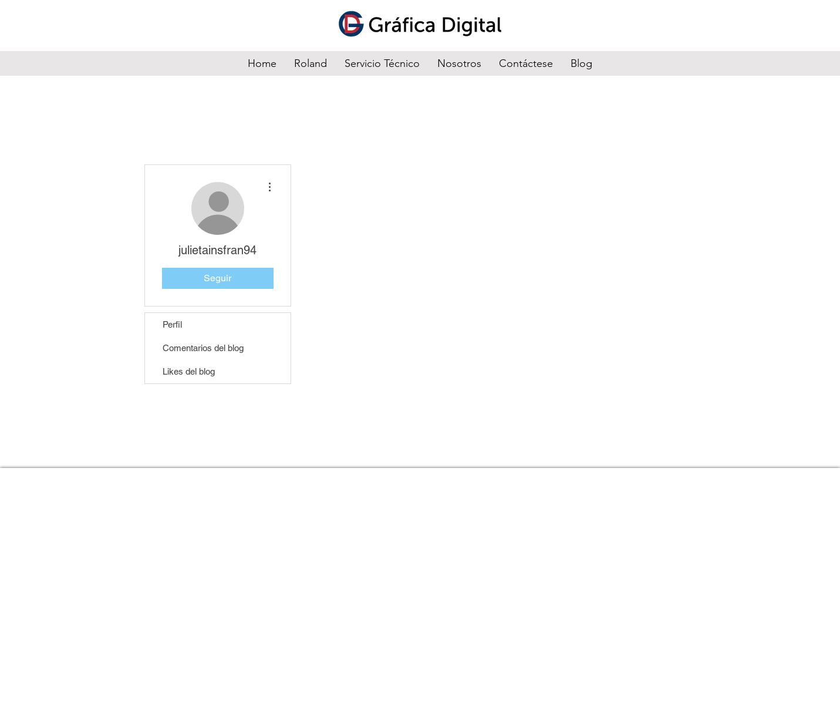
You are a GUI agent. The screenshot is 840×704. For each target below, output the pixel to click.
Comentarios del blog (203, 348)
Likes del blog (189, 371)
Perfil (172, 324)
